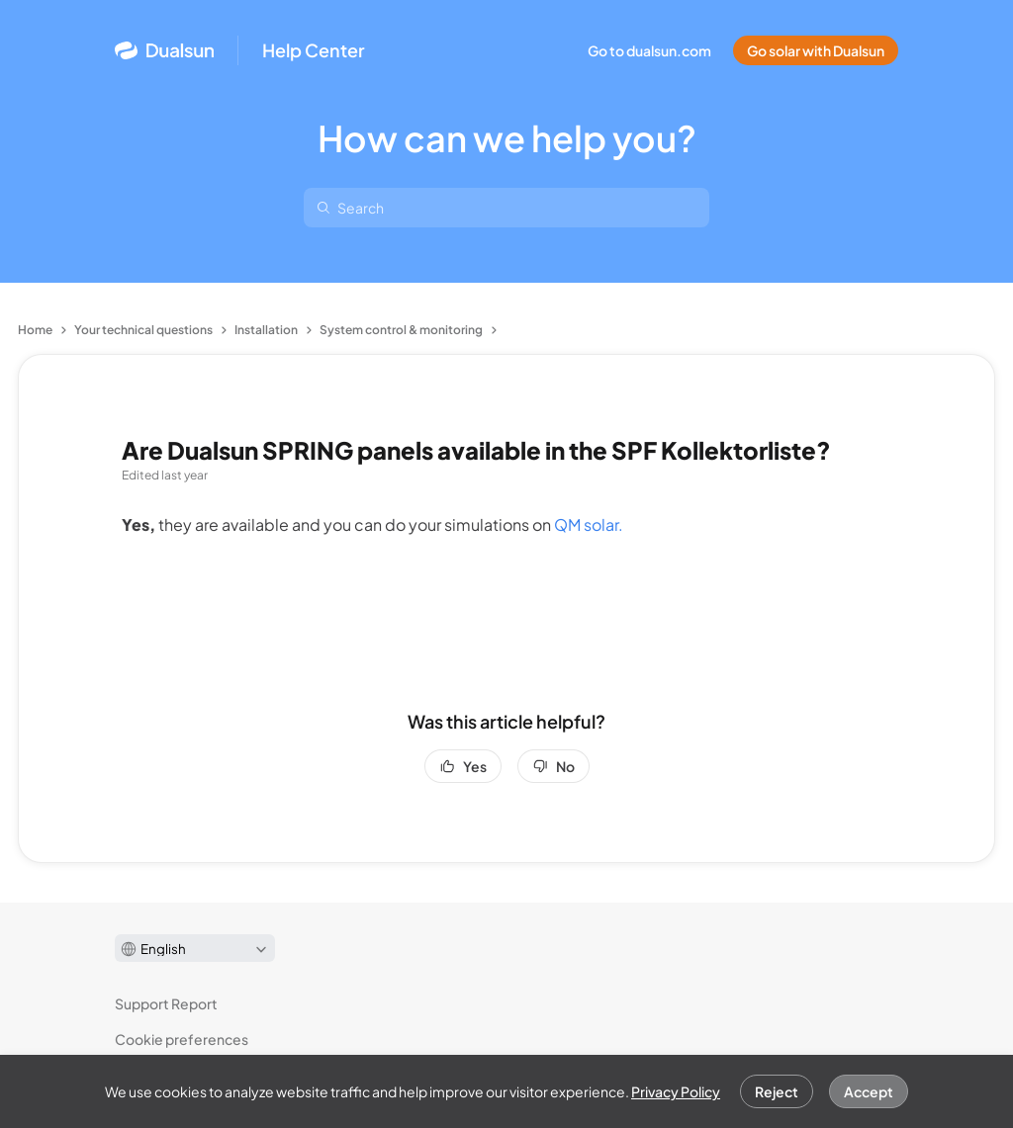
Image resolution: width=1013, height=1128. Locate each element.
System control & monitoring (401, 329)
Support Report (166, 1003)
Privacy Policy (675, 1091)
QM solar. (588, 524)
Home (35, 329)
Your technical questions (143, 329)
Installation (266, 329)
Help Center (313, 50)
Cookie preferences (181, 1039)
